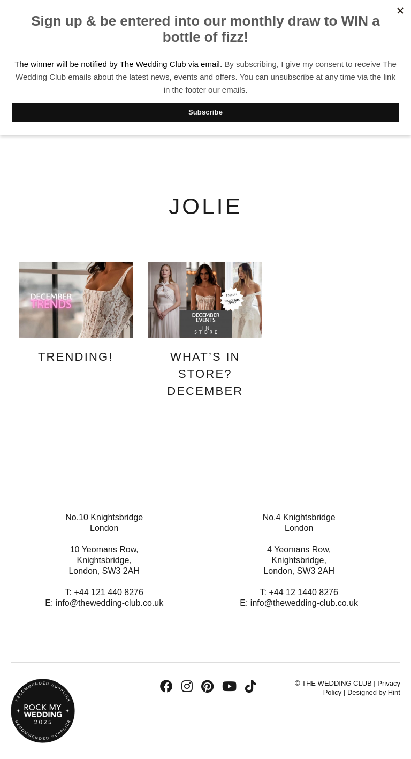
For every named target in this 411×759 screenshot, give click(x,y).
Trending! (75, 356)
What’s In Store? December (205, 374)
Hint (394, 692)
